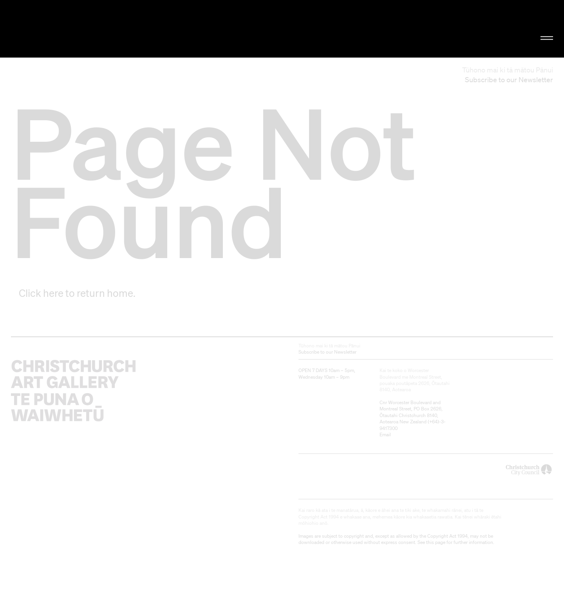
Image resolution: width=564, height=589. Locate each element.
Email (385, 434)
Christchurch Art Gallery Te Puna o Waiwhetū (94, 28)
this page (435, 542)
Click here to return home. (77, 293)
